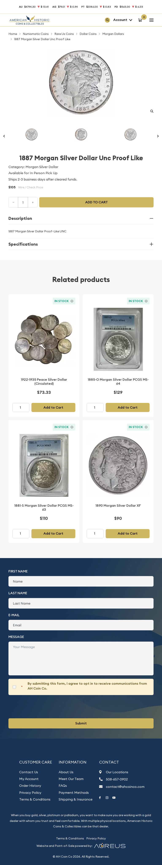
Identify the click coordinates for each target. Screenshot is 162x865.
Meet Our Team (71, 779)
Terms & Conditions (34, 799)
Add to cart (96, 202)
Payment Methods (74, 792)
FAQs (63, 785)
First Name (18, 571)
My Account (29, 779)
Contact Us (28, 772)
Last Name (17, 593)
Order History (30, 785)
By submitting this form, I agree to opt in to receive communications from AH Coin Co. (87, 685)
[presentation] (40, 706)
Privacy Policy (30, 792)
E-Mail (14, 615)
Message (16, 637)
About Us (66, 772)
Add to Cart (53, 407)
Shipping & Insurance (75, 799)
